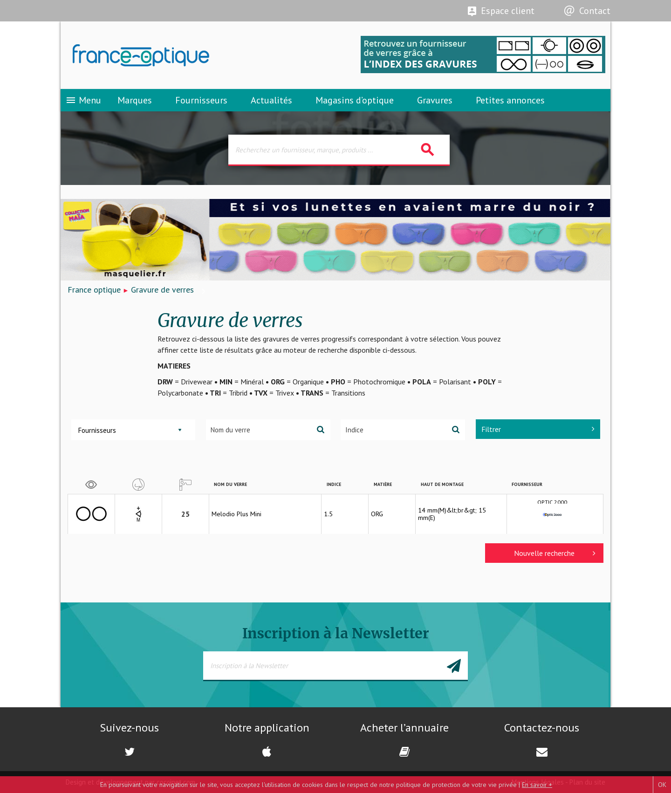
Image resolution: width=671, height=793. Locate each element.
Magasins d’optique (354, 100)
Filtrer (538, 429)
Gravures (434, 100)
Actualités (271, 100)
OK (662, 784)
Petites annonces (510, 100)
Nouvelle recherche (555, 553)
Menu (83, 100)
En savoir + (537, 784)
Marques (134, 100)
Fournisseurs (201, 100)
